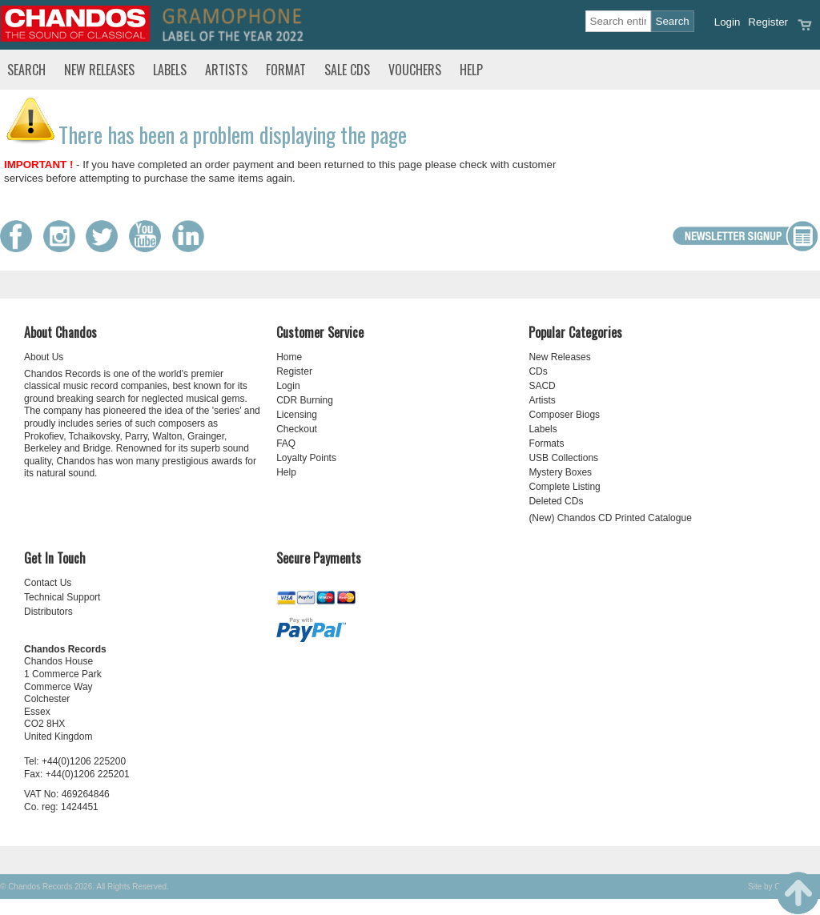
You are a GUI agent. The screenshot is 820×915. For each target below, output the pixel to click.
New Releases (99, 69)
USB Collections (563, 458)
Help (471, 69)
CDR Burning (304, 400)
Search (26, 69)
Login (727, 22)
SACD (542, 385)
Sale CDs (347, 69)
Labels (170, 69)
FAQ (285, 443)
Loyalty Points (306, 458)
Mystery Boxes (560, 472)
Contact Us (47, 582)
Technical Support (62, 597)
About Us (43, 357)
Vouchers (414, 69)
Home (289, 357)
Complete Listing (564, 486)
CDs (538, 371)
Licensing (296, 414)
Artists (226, 69)
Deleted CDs (556, 501)
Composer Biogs (564, 414)
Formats (546, 443)
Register (768, 22)
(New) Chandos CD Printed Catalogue (610, 518)
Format (286, 69)
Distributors (48, 611)
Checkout (296, 429)
